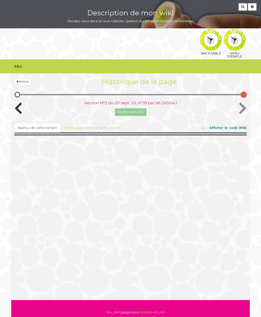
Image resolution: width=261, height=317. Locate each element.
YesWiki (146, 312)
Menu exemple (235, 31)
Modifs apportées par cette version (92, 128)
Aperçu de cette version (37, 128)
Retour (23, 81)
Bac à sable (211, 31)
